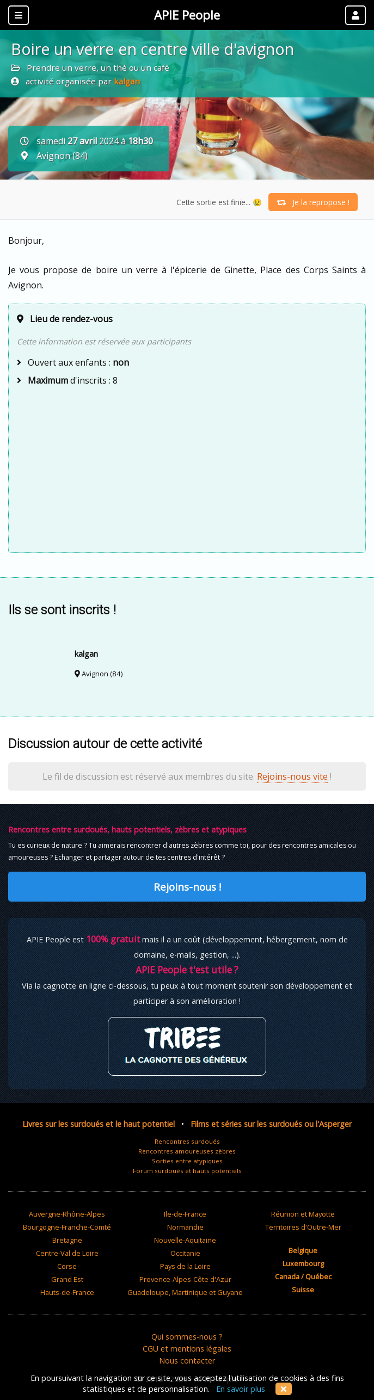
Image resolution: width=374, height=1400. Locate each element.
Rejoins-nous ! (187, 886)
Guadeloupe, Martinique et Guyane (185, 1292)
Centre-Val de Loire (67, 1253)
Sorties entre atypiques (187, 1161)
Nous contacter (187, 1360)
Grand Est (67, 1279)
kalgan (127, 81)
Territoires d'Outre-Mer (303, 1227)
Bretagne (67, 1240)
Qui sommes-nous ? (187, 1336)
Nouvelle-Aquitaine (185, 1240)
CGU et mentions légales (187, 1348)
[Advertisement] (187, 468)
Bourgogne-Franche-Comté (67, 1227)
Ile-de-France (185, 1214)
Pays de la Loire (185, 1266)
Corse (67, 1266)
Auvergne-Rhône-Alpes (67, 1214)
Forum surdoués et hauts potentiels (187, 1171)
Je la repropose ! (313, 202)
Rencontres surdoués (187, 1141)
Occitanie (185, 1253)
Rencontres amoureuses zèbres (187, 1151)
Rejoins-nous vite (292, 776)
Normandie (185, 1227)
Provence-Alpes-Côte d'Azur (185, 1279)
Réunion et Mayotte (303, 1214)
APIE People (187, 15)
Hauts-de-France (67, 1292)
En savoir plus (240, 1389)
